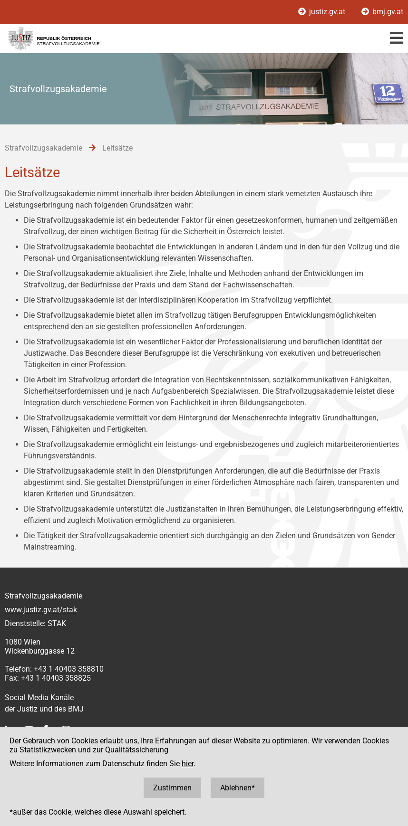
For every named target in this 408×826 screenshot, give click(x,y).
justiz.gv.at (322, 11)
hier (188, 763)
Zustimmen (172, 787)
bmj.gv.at (382, 11)
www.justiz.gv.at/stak (41, 609)
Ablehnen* (237, 787)
